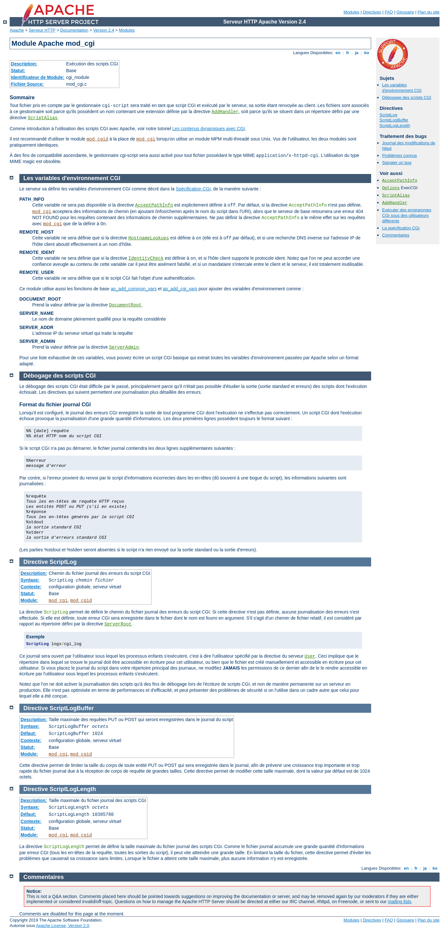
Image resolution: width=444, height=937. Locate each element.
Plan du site (428, 12)
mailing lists (399, 901)
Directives (372, 12)
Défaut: (28, 733)
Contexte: (31, 586)
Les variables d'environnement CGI (401, 87)
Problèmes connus (399, 155)
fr (347, 52)
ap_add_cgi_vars (180, 288)
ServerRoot (118, 624)
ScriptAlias (42, 118)
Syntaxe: (30, 580)
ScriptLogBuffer (394, 120)
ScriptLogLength (395, 125)
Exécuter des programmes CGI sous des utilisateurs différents (406, 215)
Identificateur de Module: (37, 77)
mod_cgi (145, 139)
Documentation (74, 30)
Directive (36, 562)
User (310, 656)
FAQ (389, 12)
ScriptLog (388, 114)
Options (391, 188)
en (337, 52)
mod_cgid (97, 139)
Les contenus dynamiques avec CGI (209, 128)
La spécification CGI (400, 228)
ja (357, 52)
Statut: (18, 70)
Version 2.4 (103, 30)
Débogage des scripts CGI (406, 97)
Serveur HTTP (42, 30)
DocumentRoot (125, 305)
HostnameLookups (148, 238)
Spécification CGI (193, 188)
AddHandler (225, 111)
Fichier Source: (27, 84)
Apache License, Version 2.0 (62, 925)
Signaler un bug (396, 162)
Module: (29, 600)
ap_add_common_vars (133, 288)
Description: (24, 63)
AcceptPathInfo (399, 180)
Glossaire (405, 12)
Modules (351, 12)
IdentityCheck (145, 258)
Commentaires (395, 235)
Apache (17, 30)
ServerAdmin (124, 347)
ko (366, 52)
